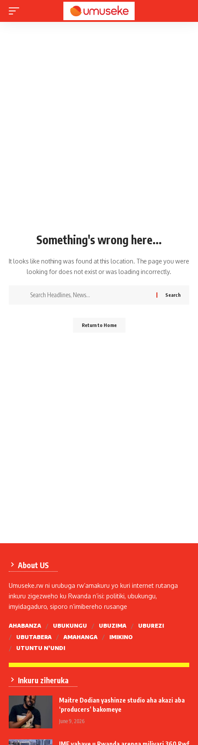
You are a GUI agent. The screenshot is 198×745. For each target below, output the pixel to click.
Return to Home (99, 325)
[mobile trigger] (16, 10)
